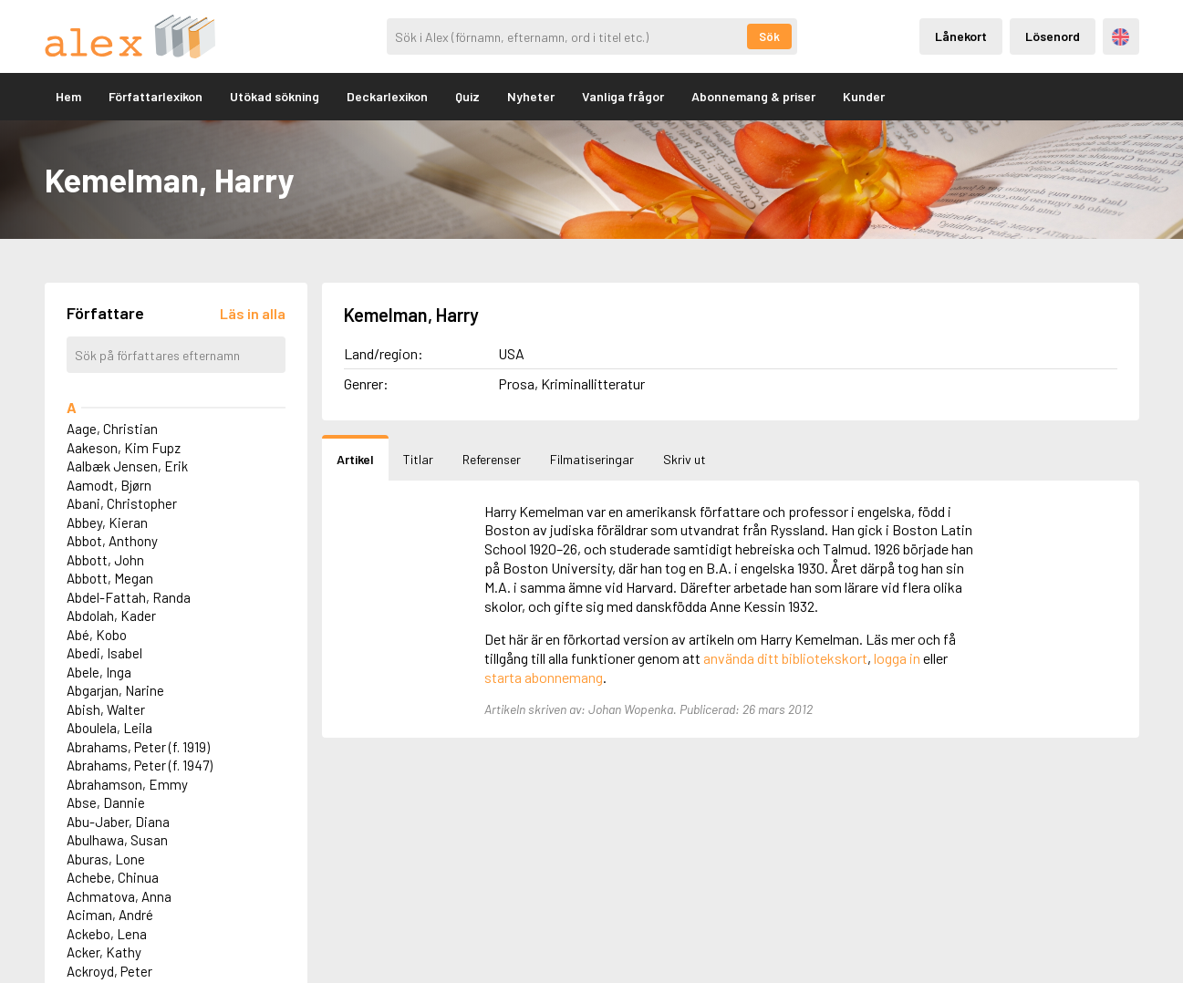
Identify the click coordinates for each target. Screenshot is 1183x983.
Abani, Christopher (122, 503)
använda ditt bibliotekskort (785, 658)
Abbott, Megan (110, 578)
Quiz (467, 96)
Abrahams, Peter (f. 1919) (138, 747)
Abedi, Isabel (104, 653)
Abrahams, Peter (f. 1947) (140, 765)
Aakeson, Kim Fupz (124, 448)
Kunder (864, 96)
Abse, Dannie (106, 802)
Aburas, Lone (106, 859)
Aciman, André (110, 914)
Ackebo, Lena (107, 934)
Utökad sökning (274, 96)
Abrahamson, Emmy (127, 784)
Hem (68, 96)
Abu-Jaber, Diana (118, 821)
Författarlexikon (155, 96)
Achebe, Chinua (113, 877)
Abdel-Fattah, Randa (129, 597)
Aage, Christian (112, 428)
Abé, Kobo (97, 634)
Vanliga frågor (623, 96)
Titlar (418, 459)
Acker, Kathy (104, 952)
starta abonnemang (543, 677)
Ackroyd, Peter (109, 971)
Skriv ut (684, 459)
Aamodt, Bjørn (109, 485)
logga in (897, 658)
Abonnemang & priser (753, 96)
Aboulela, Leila (109, 727)
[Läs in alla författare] (252, 313)
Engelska (1120, 37)
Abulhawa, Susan (117, 840)
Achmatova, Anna (119, 896)
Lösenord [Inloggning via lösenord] (1052, 36)
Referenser (491, 459)
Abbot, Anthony (112, 541)
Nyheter (531, 96)
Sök (769, 36)
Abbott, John (105, 560)
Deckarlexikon (387, 96)
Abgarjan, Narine (115, 690)
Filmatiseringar (592, 459)
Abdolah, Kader (111, 615)
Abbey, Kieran (107, 522)
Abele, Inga (99, 672)
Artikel (355, 459)
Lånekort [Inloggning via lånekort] (961, 36)
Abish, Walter (106, 709)
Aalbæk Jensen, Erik (127, 466)
